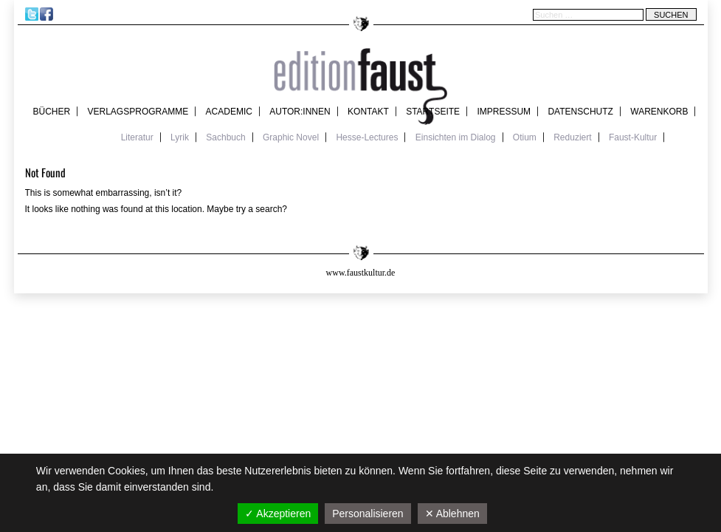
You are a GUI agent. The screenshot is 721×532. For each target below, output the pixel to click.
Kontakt (368, 111)
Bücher (52, 111)
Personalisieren (368, 513)
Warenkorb (659, 111)
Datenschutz (580, 111)
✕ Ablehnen (452, 513)
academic (229, 111)
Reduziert (572, 137)
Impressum (504, 111)
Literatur (137, 137)
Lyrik (179, 137)
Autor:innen (299, 111)
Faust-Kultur (633, 137)
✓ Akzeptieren (278, 513)
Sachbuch (225, 137)
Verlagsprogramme (138, 111)
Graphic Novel (291, 137)
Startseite (433, 111)
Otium (525, 137)
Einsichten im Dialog (455, 137)
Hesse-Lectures (367, 137)
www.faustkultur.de (361, 272)
